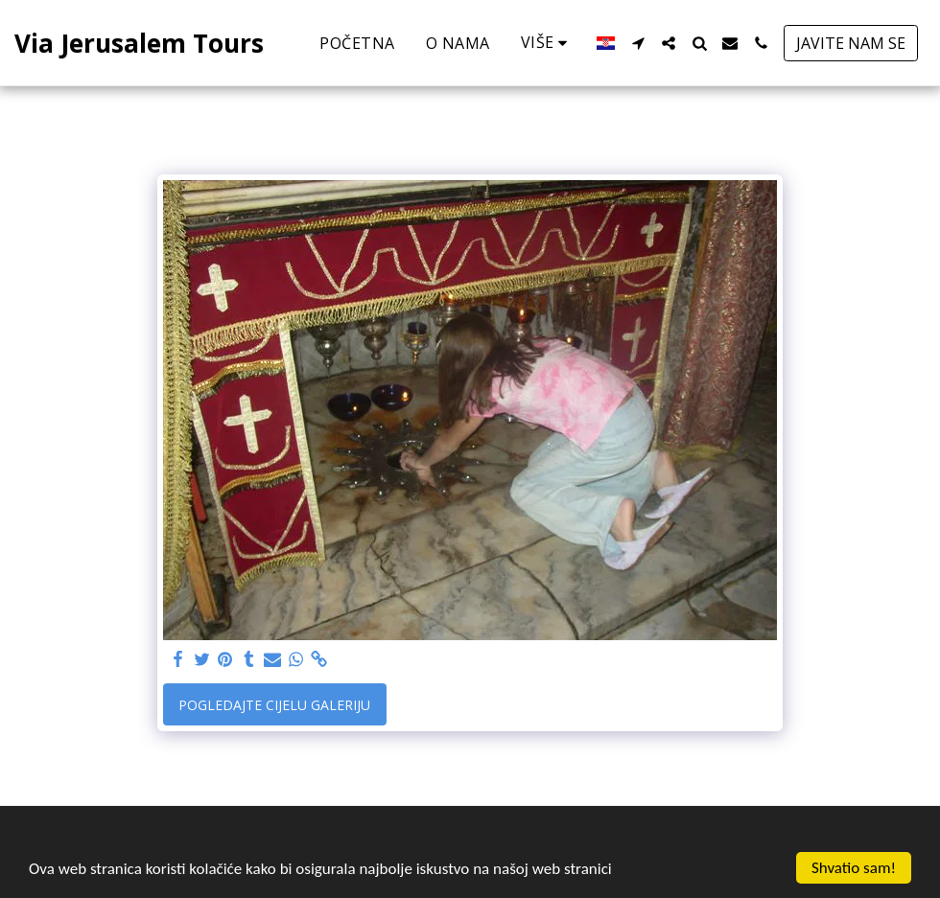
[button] (637, 43)
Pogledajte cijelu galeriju (274, 705)
